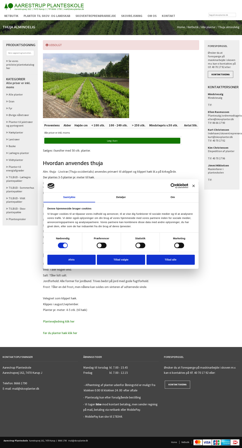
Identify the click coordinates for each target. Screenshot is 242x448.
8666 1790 (62, 440)
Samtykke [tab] (69, 197)
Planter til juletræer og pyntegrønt (19, 123)
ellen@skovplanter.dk (221, 119)
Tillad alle (170, 259)
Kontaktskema (220, 74)
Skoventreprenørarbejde (95, 16)
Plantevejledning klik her (58, 321)
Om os (152, 16)
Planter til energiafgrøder (15, 168)
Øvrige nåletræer (19, 115)
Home (181, 27)
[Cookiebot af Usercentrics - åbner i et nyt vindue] (173, 185)
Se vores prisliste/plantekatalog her (20, 64)
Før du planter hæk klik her (60, 333)
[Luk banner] (193, 186)
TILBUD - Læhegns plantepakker (18, 178)
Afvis (71, 259)
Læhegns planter (19, 153)
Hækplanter (16, 132)
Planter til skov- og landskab (47, 16)
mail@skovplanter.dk (78, 440)
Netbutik (11, 16)
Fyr (10, 108)
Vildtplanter (16, 160)
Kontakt (168, 16)
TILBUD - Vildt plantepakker (15, 200)
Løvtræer (14, 139)
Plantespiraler (17, 219)
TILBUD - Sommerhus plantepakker (20, 189)
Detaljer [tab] (121, 197)
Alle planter (208, 27)
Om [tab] (172, 197)
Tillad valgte (121, 259)
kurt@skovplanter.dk (220, 137)
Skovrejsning (131, 16)
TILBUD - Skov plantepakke (15, 210)
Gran (11, 101)
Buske (12, 146)
